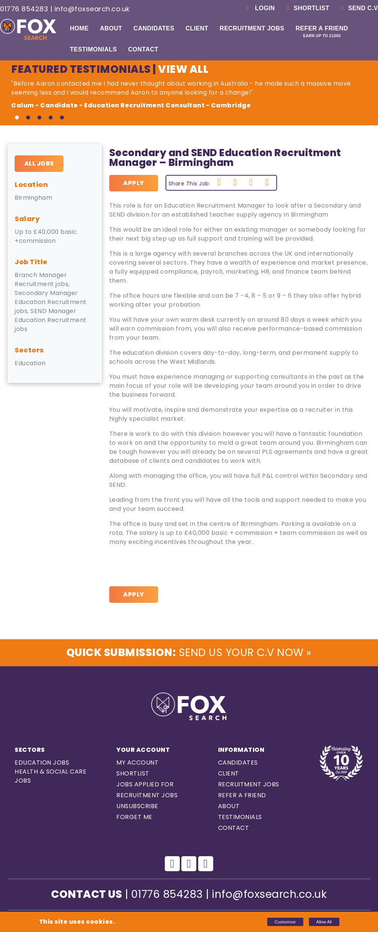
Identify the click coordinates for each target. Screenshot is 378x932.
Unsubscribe (137, 806)
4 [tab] (50, 118)
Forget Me (134, 817)
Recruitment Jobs (252, 28)
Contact (143, 49)
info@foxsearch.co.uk (92, 9)
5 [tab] (62, 118)
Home (79, 28)
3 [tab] (39, 118)
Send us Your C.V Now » (189, 652)
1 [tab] (17, 118)
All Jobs (39, 163)
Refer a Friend (322, 31)
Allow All (324, 922)
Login (259, 8)
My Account (137, 762)
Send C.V (358, 8)
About (111, 28)
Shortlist (306, 8)
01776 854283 (24, 9)
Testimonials (93, 49)
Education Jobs (42, 762)
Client (196, 28)
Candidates (154, 28)
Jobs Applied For (144, 784)
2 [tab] (28, 118)
